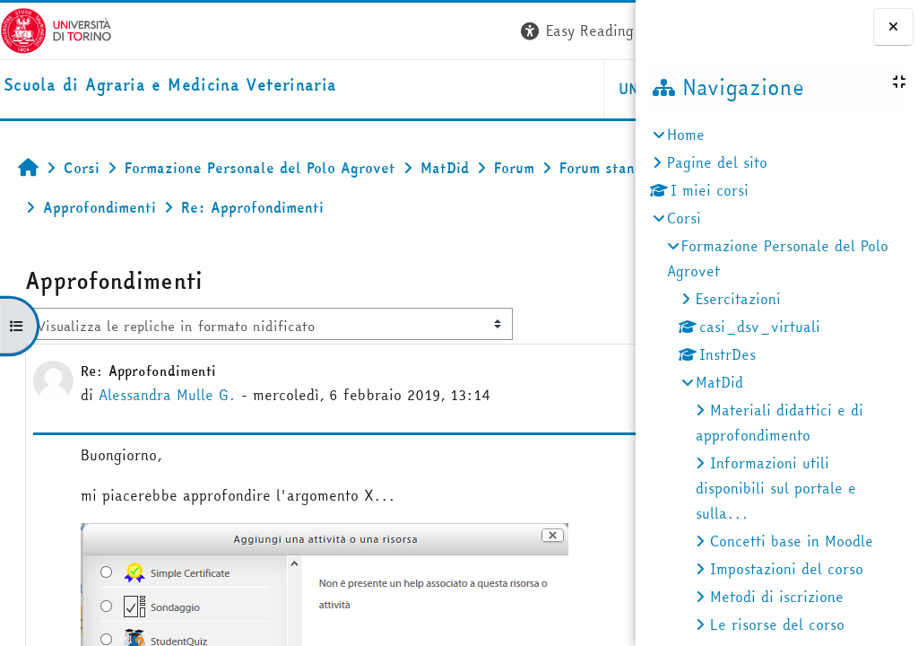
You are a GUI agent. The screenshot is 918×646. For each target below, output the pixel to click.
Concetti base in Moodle (791, 541)
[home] (170, 86)
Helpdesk (526, 89)
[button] (365, 31)
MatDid (719, 382)
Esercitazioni (738, 299)
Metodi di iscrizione (777, 596)
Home (686, 134)
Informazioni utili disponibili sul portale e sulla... (776, 488)
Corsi (684, 218)
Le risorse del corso (777, 624)
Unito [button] (422, 89)
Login (603, 30)
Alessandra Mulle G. (167, 395)
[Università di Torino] (56, 28)
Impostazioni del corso (786, 569)
